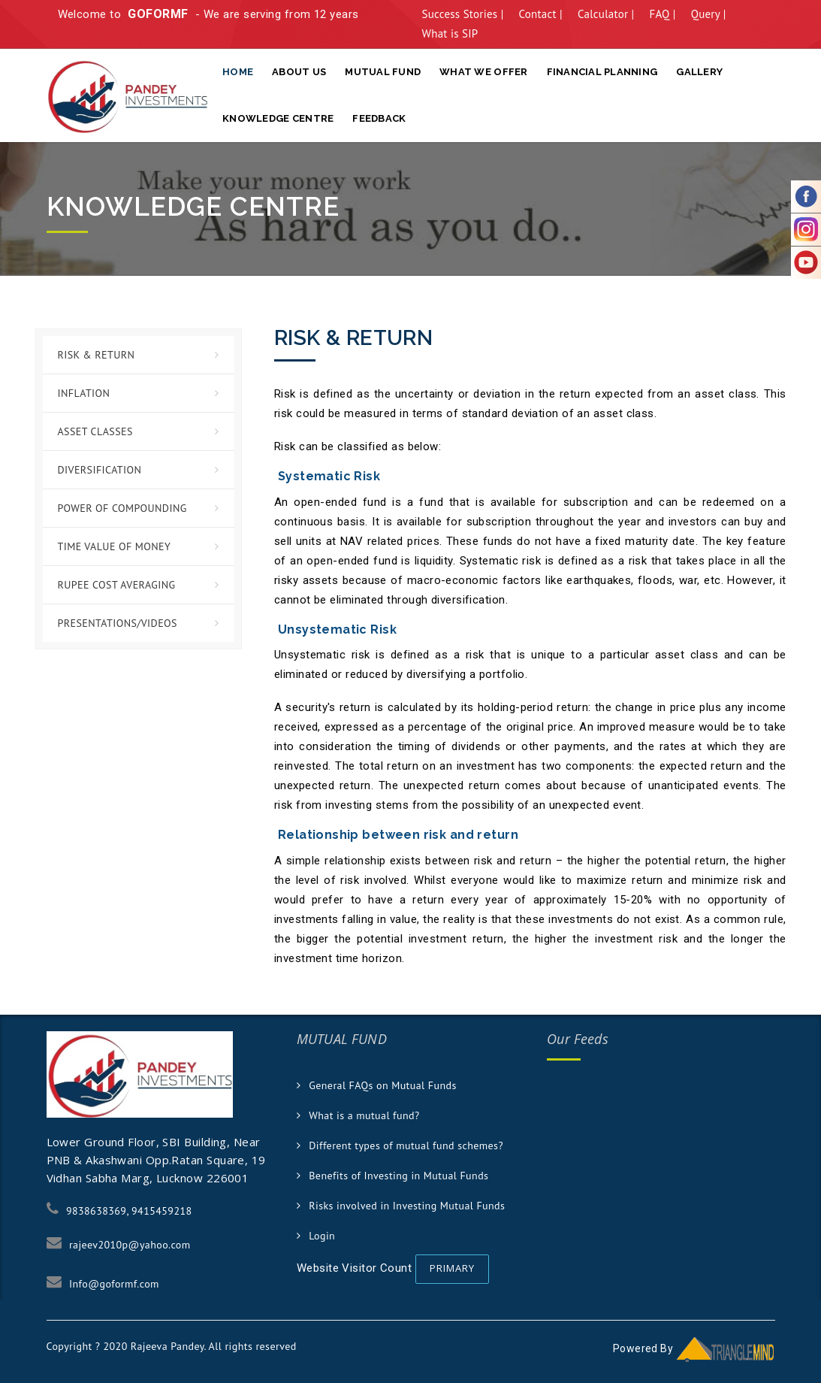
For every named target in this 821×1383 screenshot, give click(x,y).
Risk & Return (96, 355)
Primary (452, 1268)
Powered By (694, 1348)
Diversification (100, 470)
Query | (708, 14)
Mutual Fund (383, 71)
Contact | (540, 14)
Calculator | (606, 14)
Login (322, 1235)
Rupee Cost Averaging (117, 585)
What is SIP (450, 33)
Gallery (699, 71)
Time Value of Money (114, 546)
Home (237, 71)
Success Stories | (463, 14)
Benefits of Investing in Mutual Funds (398, 1175)
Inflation (84, 393)
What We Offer (483, 71)
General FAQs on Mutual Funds (382, 1085)
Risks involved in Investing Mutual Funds (407, 1205)
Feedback (379, 118)
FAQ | (662, 14)
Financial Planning (602, 71)
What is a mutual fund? (364, 1115)
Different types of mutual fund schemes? (406, 1145)
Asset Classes (95, 431)
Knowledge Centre (278, 118)
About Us (299, 71)
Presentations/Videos (117, 623)
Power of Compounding (122, 508)
